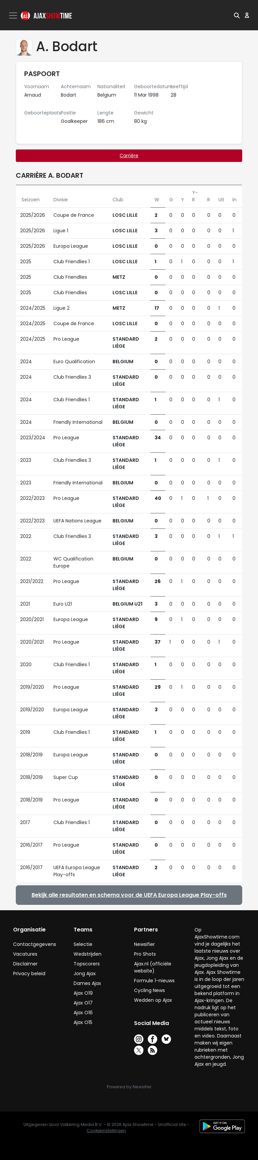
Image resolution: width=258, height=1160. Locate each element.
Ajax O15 (83, 1022)
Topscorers (87, 963)
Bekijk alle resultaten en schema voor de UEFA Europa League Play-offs (129, 895)
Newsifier (144, 944)
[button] (237, 15)
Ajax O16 (83, 1012)
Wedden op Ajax (153, 1000)
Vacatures (25, 954)
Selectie (83, 944)
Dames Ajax (87, 983)
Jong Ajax (85, 973)
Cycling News (149, 990)
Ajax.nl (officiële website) (152, 967)
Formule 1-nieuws (154, 980)
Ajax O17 (83, 1002)
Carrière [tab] (129, 155)
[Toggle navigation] (13, 15)
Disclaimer (25, 963)
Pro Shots (145, 954)
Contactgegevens (34, 944)
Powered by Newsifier (129, 1087)
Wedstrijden (87, 954)
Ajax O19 (83, 993)
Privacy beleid (29, 973)
